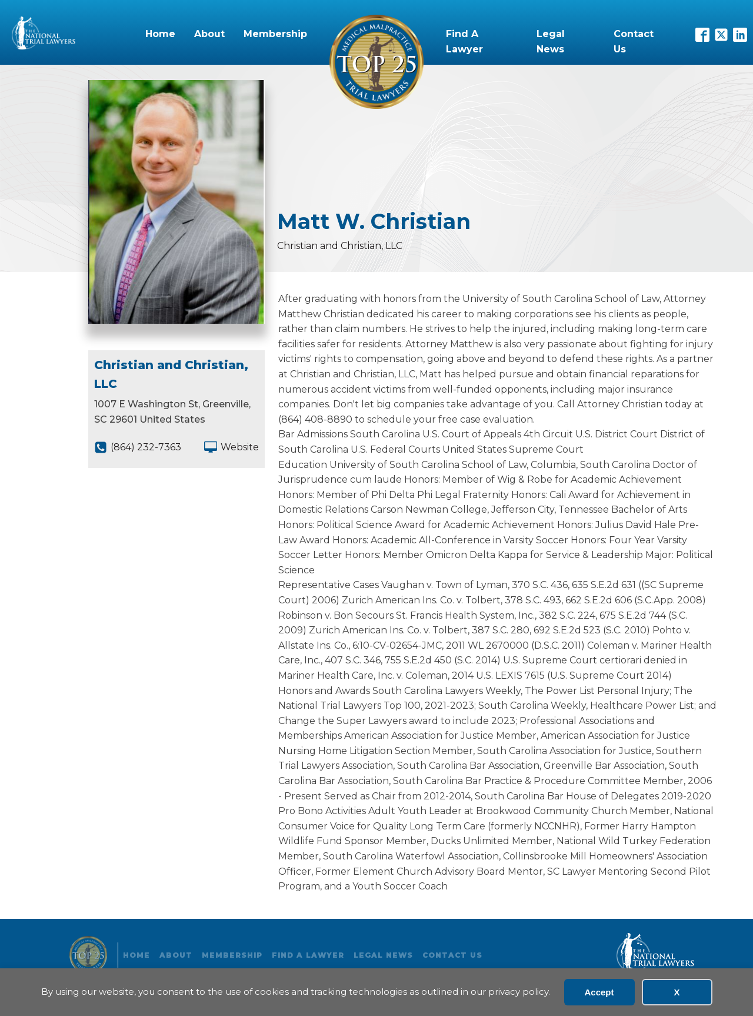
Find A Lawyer (464, 41)
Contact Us (634, 41)
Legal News (551, 41)
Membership (275, 33)
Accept (599, 992)
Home (160, 33)
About (209, 33)
